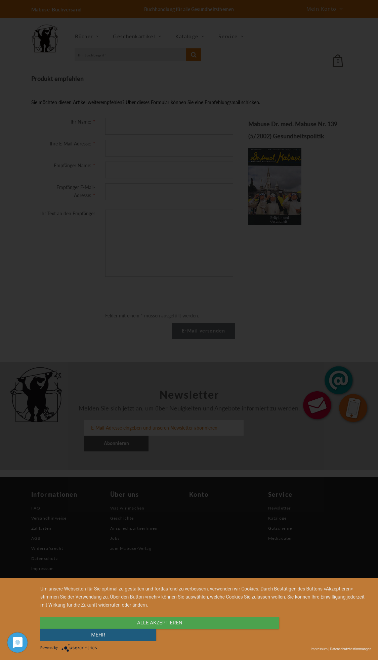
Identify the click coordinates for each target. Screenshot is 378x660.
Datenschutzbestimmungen (350, 649)
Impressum (319, 649)
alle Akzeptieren (156, 635)
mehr (321, 635)
